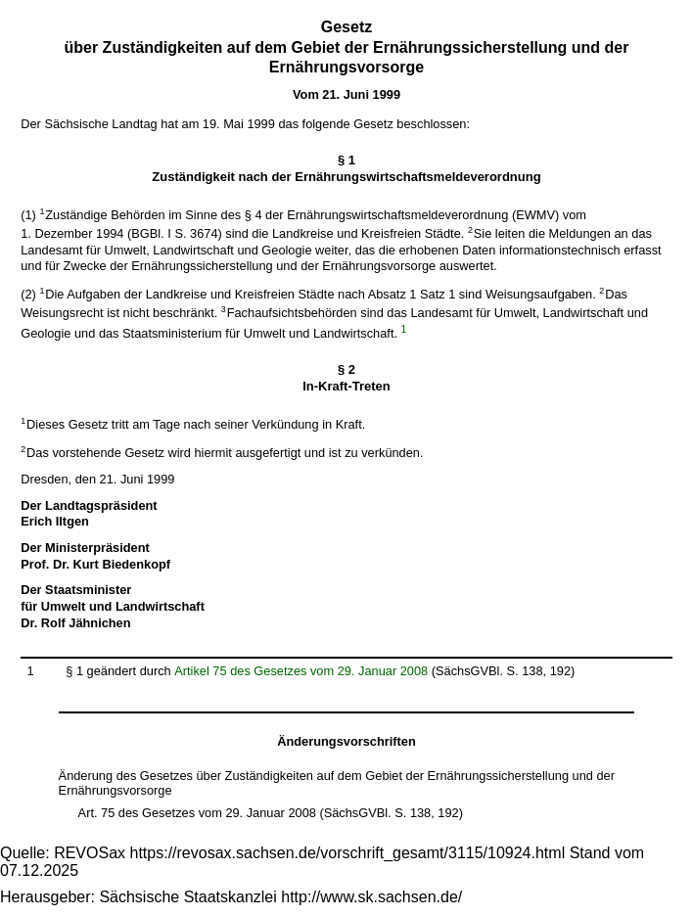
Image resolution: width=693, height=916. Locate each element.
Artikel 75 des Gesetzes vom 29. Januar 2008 (301, 671)
